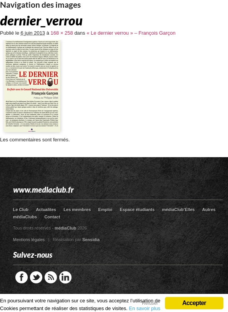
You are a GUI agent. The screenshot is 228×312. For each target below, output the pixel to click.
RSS (51, 277)
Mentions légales (29, 239)
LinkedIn (65, 277)
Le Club (20, 209)
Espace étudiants (137, 209)
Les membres (77, 209)
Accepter (194, 303)
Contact (52, 217)
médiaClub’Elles (178, 209)
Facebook (21, 277)
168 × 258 (62, 33)
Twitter (36, 277)
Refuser (150, 303)
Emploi (105, 209)
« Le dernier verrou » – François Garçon (131, 33)
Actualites (46, 209)
